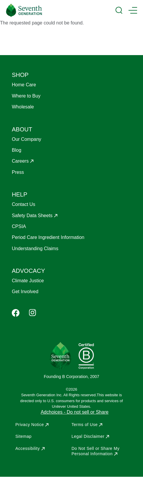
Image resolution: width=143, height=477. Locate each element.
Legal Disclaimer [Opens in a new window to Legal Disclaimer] (88, 436)
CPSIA (19, 226)
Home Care (24, 84)
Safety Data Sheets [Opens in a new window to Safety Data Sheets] (32, 215)
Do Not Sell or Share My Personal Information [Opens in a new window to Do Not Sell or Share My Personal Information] (95, 451)
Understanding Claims (35, 248)
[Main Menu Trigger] (133, 10)
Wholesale (23, 106)
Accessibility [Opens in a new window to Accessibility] (27, 448)
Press (18, 172)
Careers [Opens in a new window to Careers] (20, 161)
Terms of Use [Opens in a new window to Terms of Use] (85, 424)
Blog (16, 150)
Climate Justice (28, 280)
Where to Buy (26, 95)
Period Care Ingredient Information (48, 237)
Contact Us (23, 204)
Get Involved (25, 291)
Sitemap (23, 436)
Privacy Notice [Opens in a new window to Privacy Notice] (29, 424)
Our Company (26, 139)
